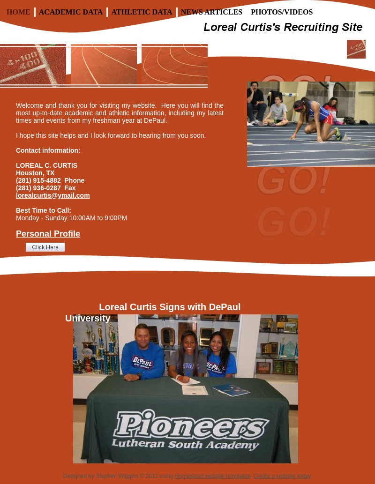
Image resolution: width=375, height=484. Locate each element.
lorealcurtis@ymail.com (53, 195)
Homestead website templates (212, 476)
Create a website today (281, 476)
